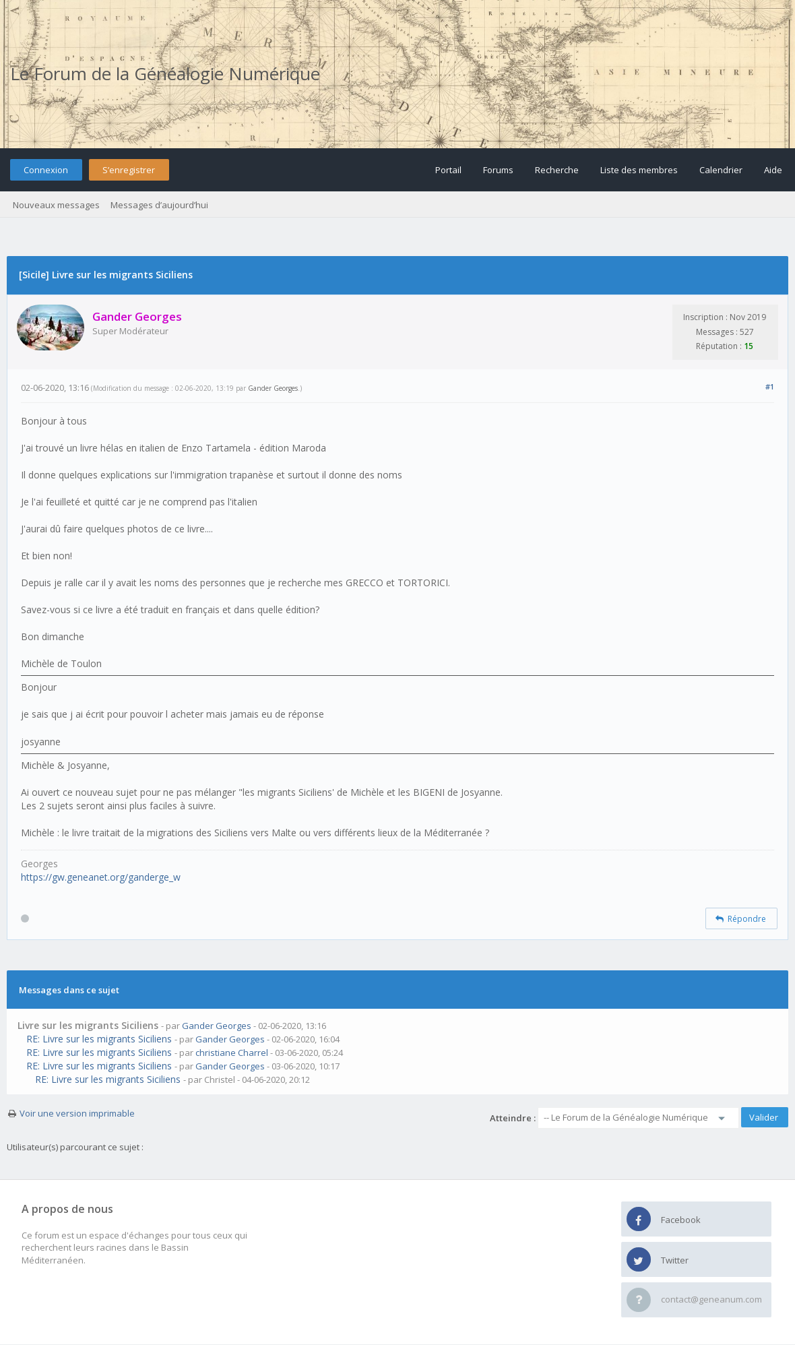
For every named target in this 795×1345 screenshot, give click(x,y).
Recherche (557, 170)
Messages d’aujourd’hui (159, 205)
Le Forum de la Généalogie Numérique (165, 73)
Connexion (46, 170)
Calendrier (720, 170)
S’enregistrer (128, 170)
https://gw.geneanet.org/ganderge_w (101, 877)
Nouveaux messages (56, 205)
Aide (773, 170)
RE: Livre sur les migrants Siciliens (99, 1038)
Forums (498, 170)
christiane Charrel (231, 1052)
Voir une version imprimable (77, 1113)
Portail (448, 170)
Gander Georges (273, 388)
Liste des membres (639, 170)
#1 (769, 386)
